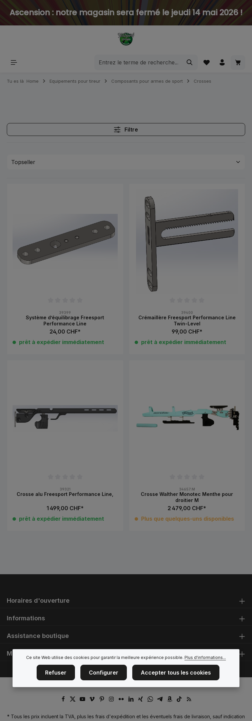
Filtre (126, 129)
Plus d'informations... (205, 659)
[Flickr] (121, 700)
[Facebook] (63, 700)
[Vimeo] (92, 700)
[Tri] (126, 162)
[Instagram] (112, 700)
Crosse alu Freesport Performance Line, (65, 494)
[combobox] (138, 62)
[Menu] (14, 62)
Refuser (55, 674)
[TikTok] (179, 700)
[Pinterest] (102, 700)
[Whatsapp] (151, 700)
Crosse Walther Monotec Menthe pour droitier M (187, 497)
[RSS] (189, 700)
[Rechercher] (189, 62)
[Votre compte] (222, 62)
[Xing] (141, 700)
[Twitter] (73, 700)
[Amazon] (170, 700)
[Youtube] (83, 700)
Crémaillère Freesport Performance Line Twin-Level (187, 320)
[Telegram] (160, 700)
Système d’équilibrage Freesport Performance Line (65, 320)
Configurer (103, 674)
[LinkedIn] (131, 700)
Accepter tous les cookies (176, 674)
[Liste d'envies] (206, 62)
